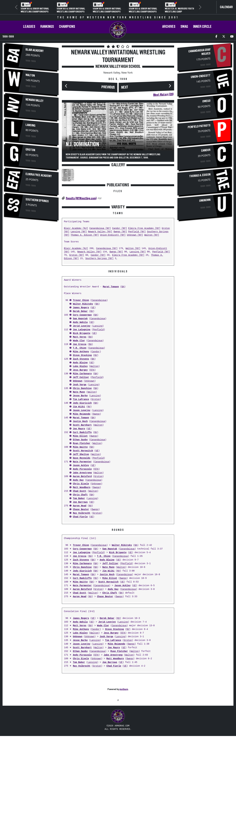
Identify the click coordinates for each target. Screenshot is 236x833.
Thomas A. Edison (199, 175)
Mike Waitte (80, 494)
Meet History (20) (163, 94)
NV (91, 358)
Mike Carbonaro (82, 420)
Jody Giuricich (82, 450)
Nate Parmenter (82, 509)
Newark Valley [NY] (100, 278)
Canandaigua (99, 347)
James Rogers (81, 354)
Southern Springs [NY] (99, 305)
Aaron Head (79, 553)
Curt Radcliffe (82, 479)
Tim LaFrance (81, 446)
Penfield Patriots (199, 126)
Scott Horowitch (83, 498)
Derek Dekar (80, 358)
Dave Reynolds (81, 505)
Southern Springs (37, 200)
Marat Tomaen (111, 334)
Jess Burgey (80, 417)
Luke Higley (80, 413)
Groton (30, 150)
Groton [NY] (76, 302)
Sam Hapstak (80, 365)
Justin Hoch (80, 468)
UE (93, 354)
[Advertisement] (32, 250)
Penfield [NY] (137, 278)
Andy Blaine (80, 409)
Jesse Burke (80, 443)
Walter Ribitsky (83, 351)
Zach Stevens (81, 406)
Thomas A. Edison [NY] (85, 282)
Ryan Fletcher (81, 490)
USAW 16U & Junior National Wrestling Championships (35, 10)
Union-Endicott (200, 76)
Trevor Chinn (81, 347)
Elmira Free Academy (39, 175)
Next (124, 87)
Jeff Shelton (81, 501)
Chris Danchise (82, 435)
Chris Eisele (81, 531)
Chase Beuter (81, 556)
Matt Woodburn (81, 534)
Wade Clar (79, 387)
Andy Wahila (80, 369)
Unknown (77, 428)
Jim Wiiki (79, 454)
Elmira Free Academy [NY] (144, 275)
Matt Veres (79, 384)
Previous (108, 87)
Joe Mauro (79, 476)
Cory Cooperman (82, 362)
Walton (30, 75)
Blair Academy (35, 50)
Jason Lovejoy (81, 457)
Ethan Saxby (80, 487)
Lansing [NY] (79, 278)
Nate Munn (79, 439)
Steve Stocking (82, 402)
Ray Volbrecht (81, 560)
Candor (96, 398)
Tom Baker (79, 545)
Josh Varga (79, 431)
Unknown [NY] (135, 282)
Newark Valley (34, 100)
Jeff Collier (81, 424)
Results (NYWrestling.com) (81, 198)
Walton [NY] (151, 282)
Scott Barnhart (82, 472)
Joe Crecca (79, 391)
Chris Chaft (80, 542)
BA (123, 334)
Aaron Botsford (82, 523)
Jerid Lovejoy (81, 373)
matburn (123, 736)
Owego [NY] (120, 278)
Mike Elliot (80, 483)
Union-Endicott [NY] (113, 282)
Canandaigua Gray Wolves (199, 52)
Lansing (30, 125)
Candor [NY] (119, 275)
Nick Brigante (81, 380)
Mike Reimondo (81, 461)
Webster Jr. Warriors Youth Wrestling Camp (179, 10)
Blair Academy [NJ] (76, 275)
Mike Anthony (81, 398)
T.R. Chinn (79, 395)
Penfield (98, 376)
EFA (92, 417)
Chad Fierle (80, 564)
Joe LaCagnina (81, 376)
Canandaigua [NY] (100, 275)
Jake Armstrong (82, 520)
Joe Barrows (80, 549)
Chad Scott (79, 538)
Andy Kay (78, 527)
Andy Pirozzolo (82, 516)
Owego (96, 461)
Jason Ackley (81, 512)
